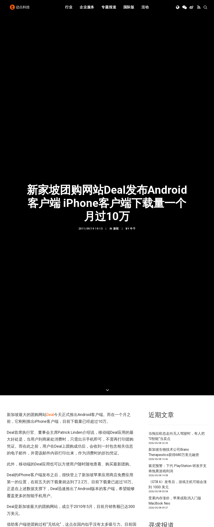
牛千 (132, 148)
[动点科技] (21, 9)
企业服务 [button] (87, 9)
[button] (178, 9)
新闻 (116, 148)
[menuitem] (69, 9)
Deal (50, 253)
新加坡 (23, 444)
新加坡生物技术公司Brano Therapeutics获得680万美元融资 (173, 291)
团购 (11, 444)
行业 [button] (69, 9)
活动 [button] (145, 9)
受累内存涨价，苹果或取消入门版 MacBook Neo (174, 339)
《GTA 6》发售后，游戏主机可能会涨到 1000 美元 (177, 323)
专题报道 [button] (108, 9)
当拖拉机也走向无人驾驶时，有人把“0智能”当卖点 (176, 275)
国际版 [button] (128, 9)
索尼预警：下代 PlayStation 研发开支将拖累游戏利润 (177, 307)
